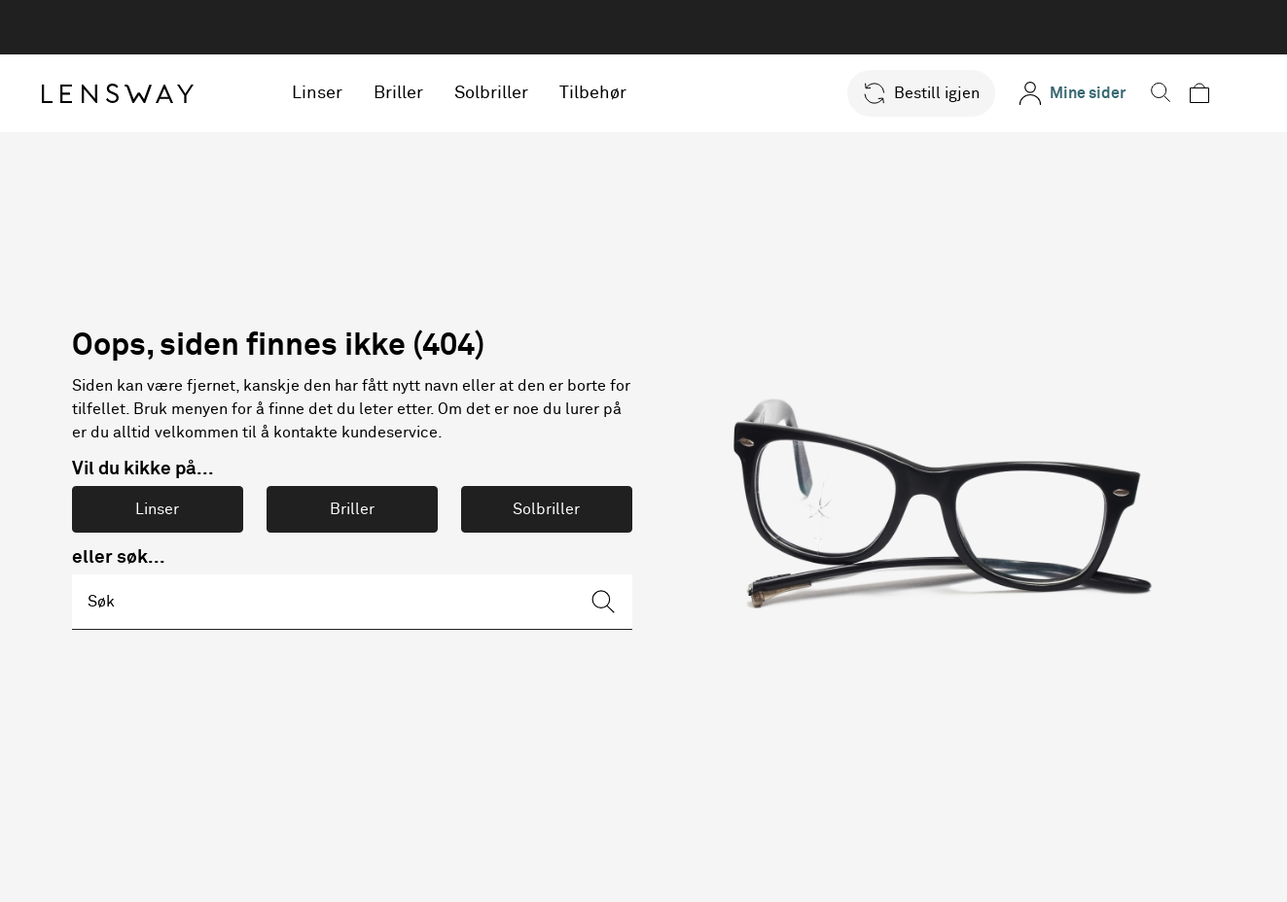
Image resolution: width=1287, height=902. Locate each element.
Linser (338, 93)
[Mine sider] (1081, 93)
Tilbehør (614, 93)
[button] (930, 93)
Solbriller (513, 93)
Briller (420, 93)
